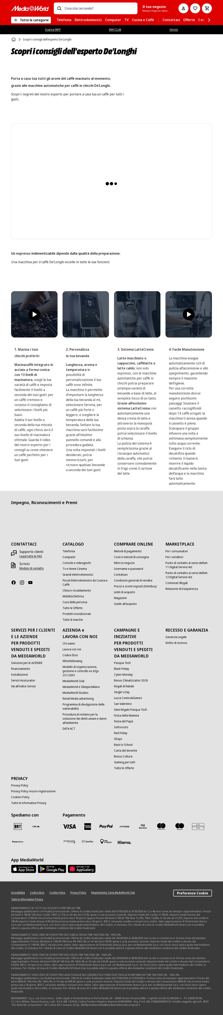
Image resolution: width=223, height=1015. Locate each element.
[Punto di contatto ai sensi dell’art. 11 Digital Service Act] (188, 565)
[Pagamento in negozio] (106, 841)
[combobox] (99, 8)
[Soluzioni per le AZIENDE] (26, 663)
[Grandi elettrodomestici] (78, 575)
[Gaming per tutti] (124, 762)
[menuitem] (64, 20)
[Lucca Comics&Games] (128, 698)
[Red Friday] (120, 733)
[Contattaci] (121, 575)
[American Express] (87, 826)
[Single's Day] (122, 692)
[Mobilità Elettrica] (73, 596)
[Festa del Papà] (123, 721)
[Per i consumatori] (176, 551)
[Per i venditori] (174, 557)
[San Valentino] (123, 704)
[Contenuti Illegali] (176, 583)
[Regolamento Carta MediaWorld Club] (113, 892)
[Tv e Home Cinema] (75, 569)
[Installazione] (19, 674)
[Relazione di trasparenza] (181, 589)
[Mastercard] (161, 826)
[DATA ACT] (69, 729)
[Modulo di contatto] (31, 568)
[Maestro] (179, 826)
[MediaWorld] (30, 8)
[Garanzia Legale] (176, 637)
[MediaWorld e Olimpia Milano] (81, 687)
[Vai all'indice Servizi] (23, 686)
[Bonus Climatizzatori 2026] (131, 680)
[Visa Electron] (143, 826)
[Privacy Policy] (19, 785)
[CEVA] (36, 826)
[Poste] (17, 841)
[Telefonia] (69, 551)
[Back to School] (123, 745)
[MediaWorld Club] (74, 681)
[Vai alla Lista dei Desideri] (195, 8)
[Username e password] (128, 569)
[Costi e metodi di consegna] (131, 557)
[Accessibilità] (18, 892)
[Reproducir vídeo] (34, 314)
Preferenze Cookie (192, 893)
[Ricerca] (59, 8)
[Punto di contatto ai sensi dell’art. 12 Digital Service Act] (188, 575)
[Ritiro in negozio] (124, 563)
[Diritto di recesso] (176, 643)
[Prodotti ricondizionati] (77, 614)
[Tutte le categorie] (31, 20)
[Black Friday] (121, 669)
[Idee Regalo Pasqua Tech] (130, 710)
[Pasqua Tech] (122, 663)
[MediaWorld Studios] (75, 693)
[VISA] (69, 826)
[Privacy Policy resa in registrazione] (33, 791)
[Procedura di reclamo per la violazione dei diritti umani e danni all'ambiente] (86, 718)
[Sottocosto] (121, 727)
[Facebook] (15, 582)
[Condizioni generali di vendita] (133, 580)
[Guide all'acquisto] (125, 604)
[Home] (14, 39)
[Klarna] (124, 842)
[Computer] (69, 557)
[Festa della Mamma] (126, 715)
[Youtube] (32, 582)
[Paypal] (106, 826)
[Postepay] (124, 826)
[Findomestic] (69, 841)
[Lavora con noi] (72, 649)
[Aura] (198, 826)
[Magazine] (120, 598)
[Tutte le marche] (73, 620)
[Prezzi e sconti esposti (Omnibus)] (135, 586)
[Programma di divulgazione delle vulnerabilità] (86, 706)
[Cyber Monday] (123, 674)
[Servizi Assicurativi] (23, 680)
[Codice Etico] (70, 655)
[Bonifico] (87, 841)
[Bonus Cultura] (123, 756)
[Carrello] (207, 8)
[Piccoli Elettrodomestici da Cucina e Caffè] (86, 582)
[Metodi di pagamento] (128, 551)
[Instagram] (23, 582)
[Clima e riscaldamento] (77, 590)
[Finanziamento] (20, 669)
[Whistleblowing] (72, 661)
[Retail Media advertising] (78, 698)
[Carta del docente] (125, 750)
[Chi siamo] (69, 643)
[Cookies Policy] (20, 797)
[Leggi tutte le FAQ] (30, 556)
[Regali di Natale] (124, 686)
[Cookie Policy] (57, 892)
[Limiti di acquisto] (124, 592)
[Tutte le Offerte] (73, 608)
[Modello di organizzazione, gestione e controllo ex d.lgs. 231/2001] (86, 671)
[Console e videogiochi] (77, 563)
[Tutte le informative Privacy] (28, 803)
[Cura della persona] (75, 602)
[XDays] (118, 739)
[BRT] (17, 826)
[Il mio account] (183, 8)
